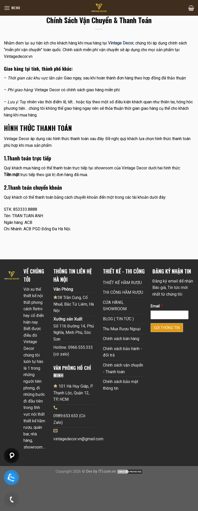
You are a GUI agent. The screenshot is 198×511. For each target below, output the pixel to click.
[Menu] (12, 8)
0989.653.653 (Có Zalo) (69, 419)
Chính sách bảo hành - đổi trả (122, 352)
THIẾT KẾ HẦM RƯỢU (122, 282)
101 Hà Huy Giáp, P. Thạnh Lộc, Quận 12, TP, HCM (73, 393)
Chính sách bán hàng (121, 338)
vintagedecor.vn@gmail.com (78, 438)
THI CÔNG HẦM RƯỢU (123, 292)
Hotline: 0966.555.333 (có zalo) (73, 351)
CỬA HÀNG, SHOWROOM (115, 306)
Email (156, 306)
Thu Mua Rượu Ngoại (122, 328)
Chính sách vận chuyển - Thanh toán (123, 368)
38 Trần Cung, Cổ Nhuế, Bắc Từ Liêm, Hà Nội (73, 304)
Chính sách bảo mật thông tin (120, 385)
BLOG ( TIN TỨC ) (118, 318)
